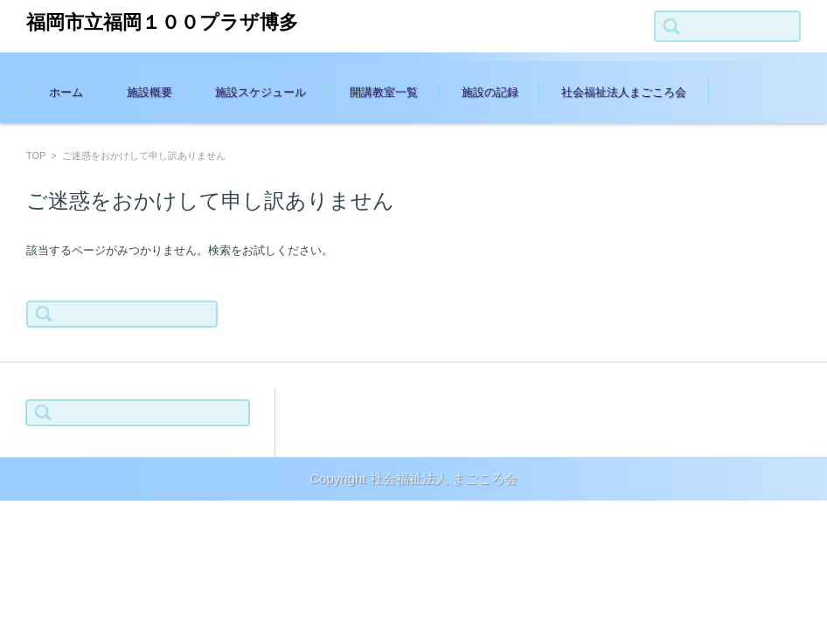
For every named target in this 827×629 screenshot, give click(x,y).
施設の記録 (490, 92)
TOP (35, 155)
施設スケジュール (260, 92)
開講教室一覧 (384, 92)
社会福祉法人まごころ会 (623, 92)
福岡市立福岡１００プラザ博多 (162, 22)
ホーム (66, 92)
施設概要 (149, 92)
